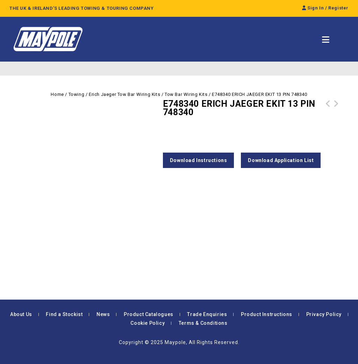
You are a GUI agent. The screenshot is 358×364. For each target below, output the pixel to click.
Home (57, 94)
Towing (77, 94)
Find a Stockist (64, 314)
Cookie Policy (147, 323)
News (103, 314)
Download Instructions (198, 160)
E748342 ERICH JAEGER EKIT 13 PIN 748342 (328, 112)
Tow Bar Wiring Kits (186, 94)
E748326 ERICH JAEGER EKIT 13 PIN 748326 (336, 112)
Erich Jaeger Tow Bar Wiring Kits (124, 94)
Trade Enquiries (207, 314)
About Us (21, 314)
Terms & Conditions (203, 323)
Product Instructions (266, 314)
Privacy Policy (324, 314)
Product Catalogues (148, 314)
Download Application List (281, 160)
